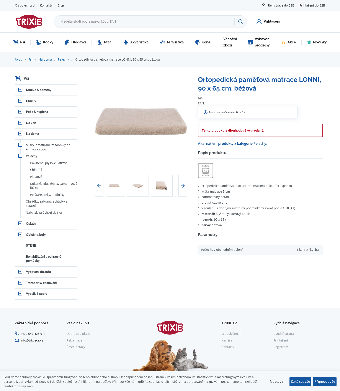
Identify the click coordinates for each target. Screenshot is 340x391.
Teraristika (172, 42)
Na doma (45, 59)
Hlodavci (75, 42)
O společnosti (25, 5)
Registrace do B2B (281, 5)
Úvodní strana (283, 334)
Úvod (18, 59)
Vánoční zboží (230, 42)
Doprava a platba (79, 334)
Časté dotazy (76, 347)
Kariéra (227, 340)
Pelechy (63, 59)
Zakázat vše (300, 381)
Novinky (317, 42)
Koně (203, 42)
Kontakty (46, 5)
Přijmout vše (324, 381)
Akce (288, 42)
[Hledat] (240, 21)
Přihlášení (280, 340)
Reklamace (74, 340)
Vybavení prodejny (259, 42)
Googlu (44, 381)
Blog (61, 5)
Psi (19, 42)
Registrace (281, 347)
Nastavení (278, 381)
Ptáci (104, 42)
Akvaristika (136, 42)
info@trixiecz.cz (31, 340)
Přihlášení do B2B (312, 5)
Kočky (44, 42)
